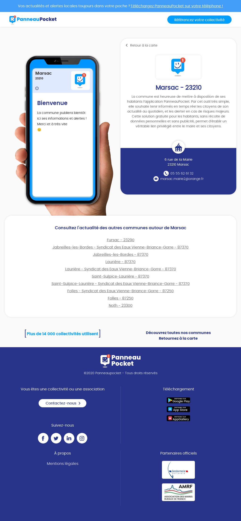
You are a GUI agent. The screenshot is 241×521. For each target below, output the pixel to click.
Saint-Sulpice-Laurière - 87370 (120, 276)
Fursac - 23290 (120, 240)
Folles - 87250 (120, 298)
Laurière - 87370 (120, 262)
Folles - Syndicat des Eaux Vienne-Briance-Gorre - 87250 (120, 291)
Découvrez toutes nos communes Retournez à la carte (178, 335)
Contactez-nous (63, 403)
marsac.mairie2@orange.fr (182, 179)
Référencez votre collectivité (199, 20)
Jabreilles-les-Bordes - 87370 (120, 255)
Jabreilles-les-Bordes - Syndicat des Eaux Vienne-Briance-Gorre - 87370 (120, 247)
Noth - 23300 (121, 305)
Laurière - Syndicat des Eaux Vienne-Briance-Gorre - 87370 (120, 269)
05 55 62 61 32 (181, 173)
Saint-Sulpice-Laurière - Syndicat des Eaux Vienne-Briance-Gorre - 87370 (121, 284)
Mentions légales (62, 464)
